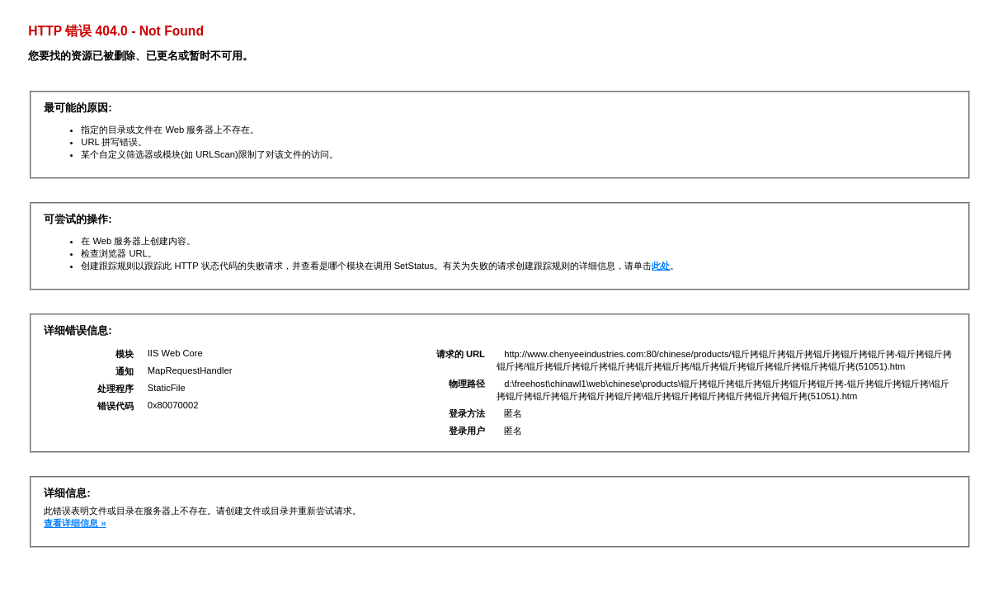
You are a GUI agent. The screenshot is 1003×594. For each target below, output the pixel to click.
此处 (661, 266)
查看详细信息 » (75, 523)
